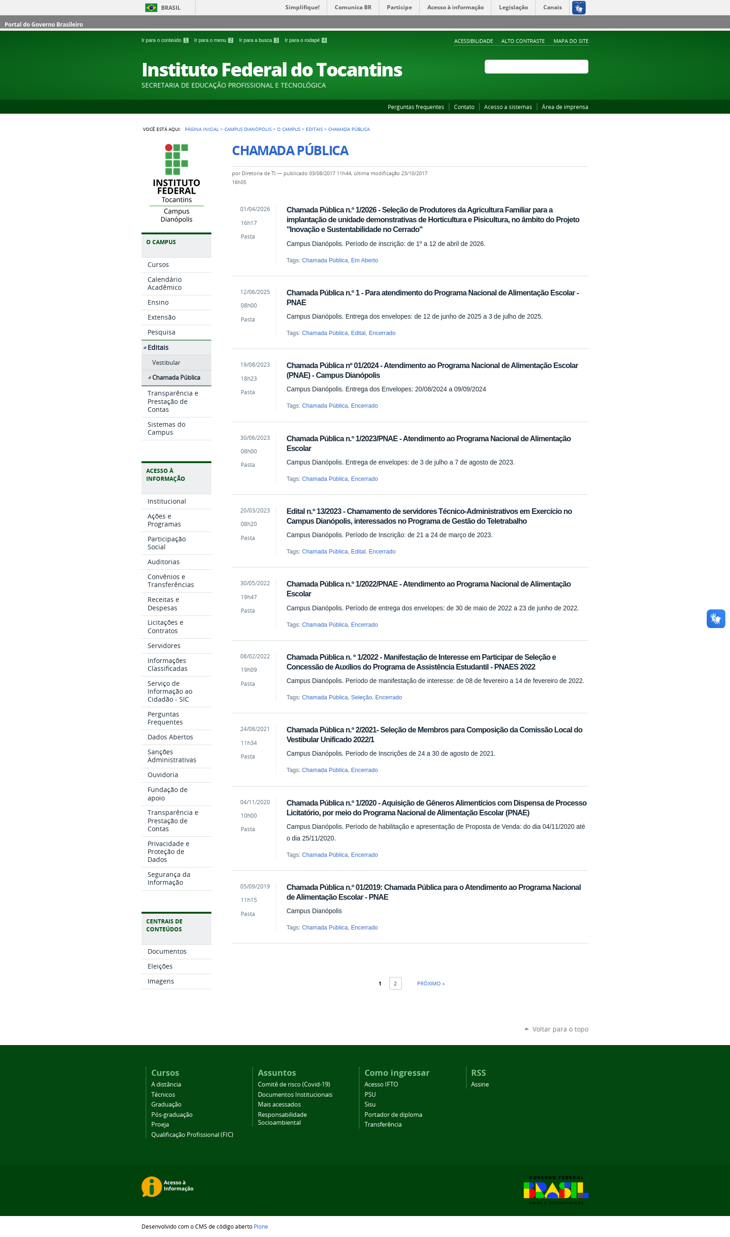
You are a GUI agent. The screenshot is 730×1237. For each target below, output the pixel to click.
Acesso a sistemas (508, 106)
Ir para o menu (214, 40)
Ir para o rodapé (306, 40)
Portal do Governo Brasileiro (44, 24)
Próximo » (431, 983)
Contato (464, 106)
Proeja (160, 1124)
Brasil (171, 8)
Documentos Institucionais (295, 1095)
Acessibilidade (473, 40)
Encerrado (382, 333)
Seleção (361, 697)
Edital (358, 333)
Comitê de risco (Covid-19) (294, 1084)
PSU (370, 1095)
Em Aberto (364, 260)
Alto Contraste (523, 40)
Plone (261, 1226)
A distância (166, 1084)
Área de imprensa (565, 106)
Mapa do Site (571, 40)
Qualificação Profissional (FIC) (192, 1135)
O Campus (288, 129)
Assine (480, 1084)
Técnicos (163, 1095)
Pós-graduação (172, 1115)
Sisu (370, 1104)
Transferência (383, 1124)
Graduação (166, 1104)
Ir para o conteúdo (166, 40)
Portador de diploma (393, 1115)
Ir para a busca (260, 40)
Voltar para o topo (560, 1029)
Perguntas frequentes (416, 106)
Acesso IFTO (381, 1084)
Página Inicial (202, 129)
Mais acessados (279, 1104)
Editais (314, 129)
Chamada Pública (325, 260)
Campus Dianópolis (247, 129)
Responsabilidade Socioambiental (282, 1119)
